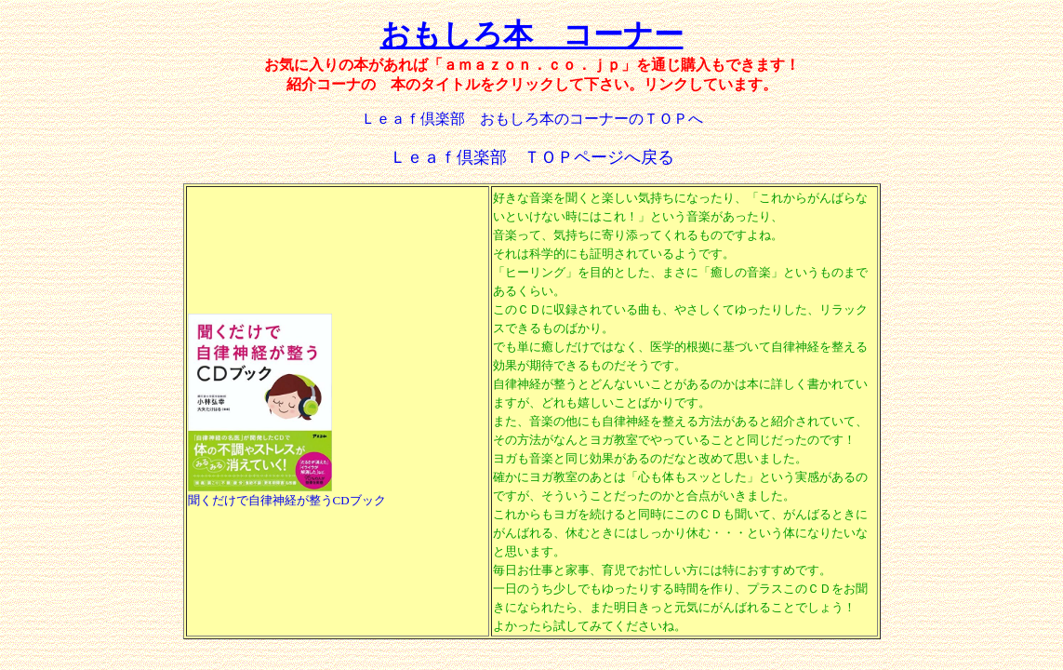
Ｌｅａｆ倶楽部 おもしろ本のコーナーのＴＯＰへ (532, 119)
